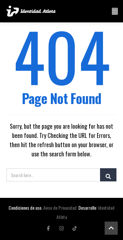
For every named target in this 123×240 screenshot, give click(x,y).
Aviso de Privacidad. (60, 207)
